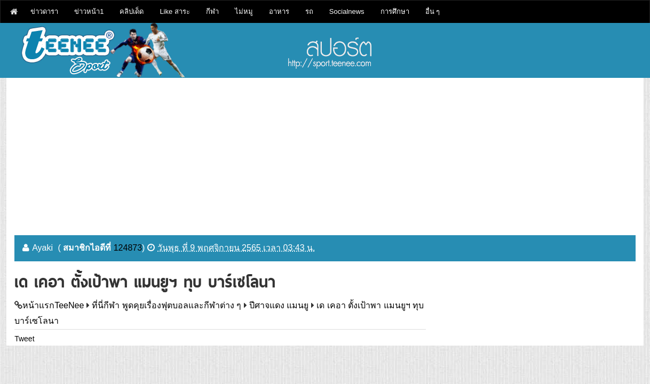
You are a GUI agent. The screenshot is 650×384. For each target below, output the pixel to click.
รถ (309, 11)
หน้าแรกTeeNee (53, 305)
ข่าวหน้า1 (89, 11)
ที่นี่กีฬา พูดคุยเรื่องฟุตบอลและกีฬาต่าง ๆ (166, 305)
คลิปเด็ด (132, 11)
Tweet (24, 338)
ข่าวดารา (44, 11)
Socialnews (346, 11)
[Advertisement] (325, 152)
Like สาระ (174, 11)
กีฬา (212, 11)
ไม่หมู (244, 11)
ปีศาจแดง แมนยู (278, 305)
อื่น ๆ (432, 11)
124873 (128, 247)
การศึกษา (395, 11)
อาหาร (279, 11)
